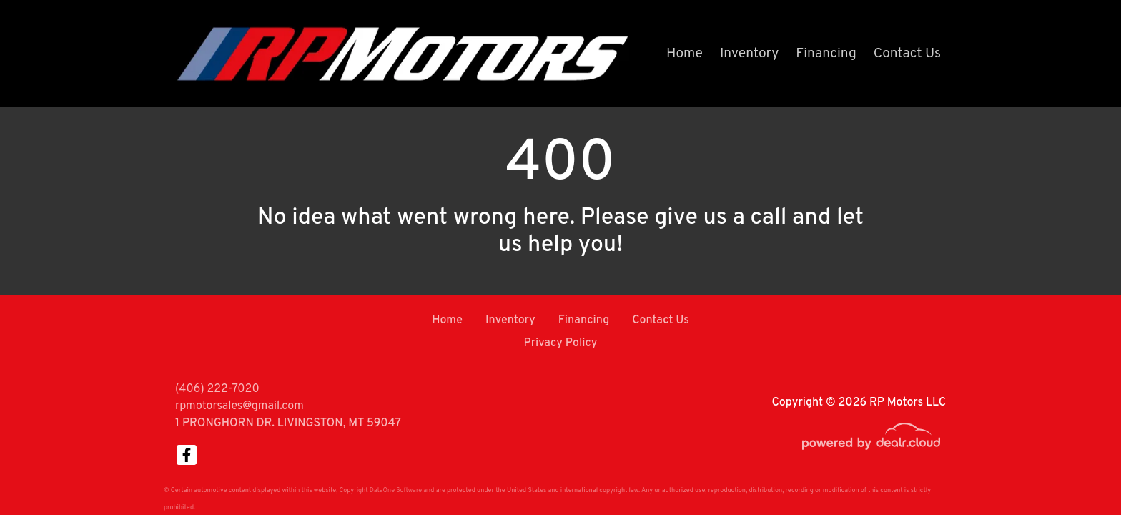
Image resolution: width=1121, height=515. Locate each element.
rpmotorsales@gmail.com (239, 406)
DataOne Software (396, 490)
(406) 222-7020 (217, 389)
